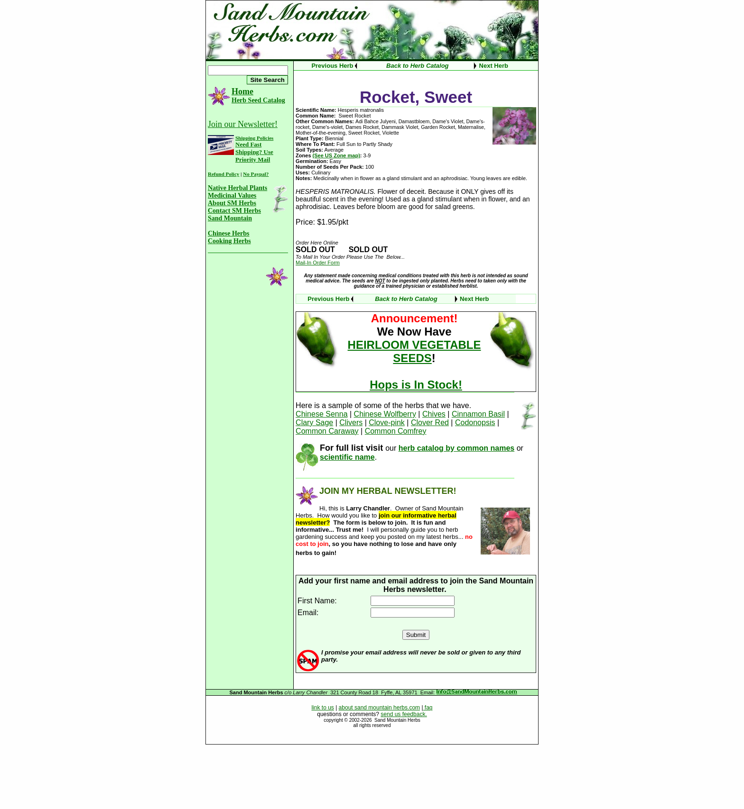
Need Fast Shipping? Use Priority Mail (254, 152)
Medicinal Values (232, 195)
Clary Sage (314, 422)
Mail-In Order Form (318, 262)
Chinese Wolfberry (385, 414)
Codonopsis (475, 422)
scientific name (347, 457)
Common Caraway (327, 431)
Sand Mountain (230, 218)
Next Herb (493, 65)
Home (242, 91)
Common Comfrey (396, 431)
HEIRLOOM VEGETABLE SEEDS (414, 351)
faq (428, 707)
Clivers (351, 422)
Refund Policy (223, 174)
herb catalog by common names (457, 448)
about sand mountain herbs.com (379, 707)
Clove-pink (387, 422)
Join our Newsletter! (243, 124)
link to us (322, 707)
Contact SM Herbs (234, 210)
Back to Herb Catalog (417, 65)
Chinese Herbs (229, 233)
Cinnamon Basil (478, 414)
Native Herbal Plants (237, 187)
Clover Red (430, 422)
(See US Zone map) (336, 155)
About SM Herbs (232, 203)
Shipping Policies (254, 138)
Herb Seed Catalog (258, 100)
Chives (434, 414)
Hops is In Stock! (416, 384)
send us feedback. (404, 714)
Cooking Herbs (229, 241)
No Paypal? (256, 174)
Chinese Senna (321, 414)
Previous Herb (332, 65)
